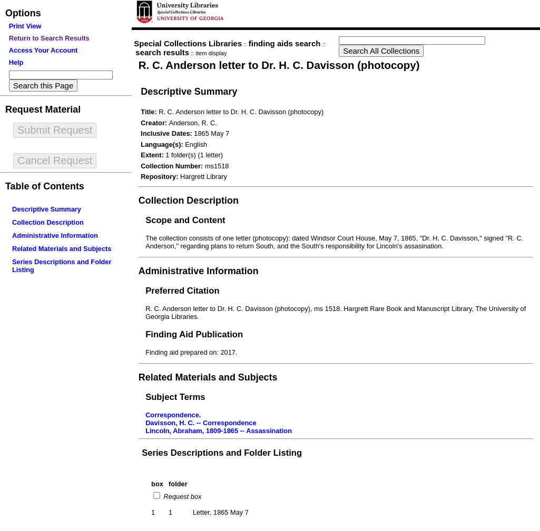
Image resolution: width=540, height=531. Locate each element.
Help (16, 62)
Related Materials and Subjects (61, 249)
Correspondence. (173, 415)
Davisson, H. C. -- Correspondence (200, 423)
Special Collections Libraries (188, 43)
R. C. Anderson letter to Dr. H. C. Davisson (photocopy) (279, 65)
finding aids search (285, 43)
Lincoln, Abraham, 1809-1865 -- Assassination (218, 431)
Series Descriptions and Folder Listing (222, 453)
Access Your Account (43, 50)
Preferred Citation (182, 291)
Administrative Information (55, 235)
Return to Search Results (49, 38)
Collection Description (48, 222)
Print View (25, 26)
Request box (181, 496)
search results (162, 52)
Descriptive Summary (46, 209)
